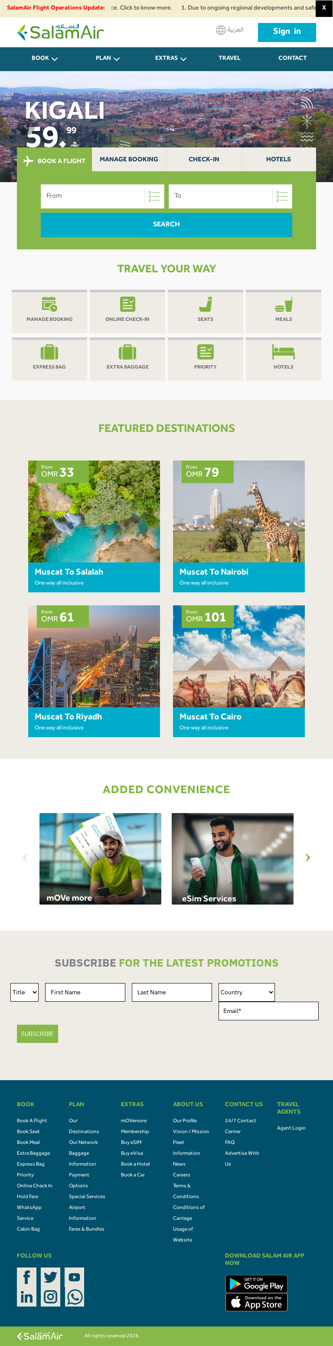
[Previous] (25, 859)
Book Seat (28, 1132)
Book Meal (28, 1143)
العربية (229, 30)
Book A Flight (32, 1121)
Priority (25, 1175)
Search (166, 225)
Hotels (278, 160)
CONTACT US (292, 63)
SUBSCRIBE (37, 1034)
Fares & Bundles (86, 1229)
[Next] (308, 859)
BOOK (40, 59)
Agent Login (291, 1128)
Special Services (87, 1197)
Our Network (83, 1143)
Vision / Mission (191, 1132)
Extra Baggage (33, 1154)
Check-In (204, 160)
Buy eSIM (131, 1143)
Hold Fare (27, 1197)
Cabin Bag (28, 1229)
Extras (166, 59)
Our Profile (185, 1121)
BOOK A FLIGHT (54, 161)
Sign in (287, 32)
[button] (26, 126)
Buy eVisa (132, 1154)
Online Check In (34, 1186)
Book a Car (133, 1175)
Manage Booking (129, 160)
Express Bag (31, 1164)
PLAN (103, 59)
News (179, 1164)
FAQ (230, 1143)
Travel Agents (230, 63)
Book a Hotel (135, 1164)
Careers (181, 1175)
